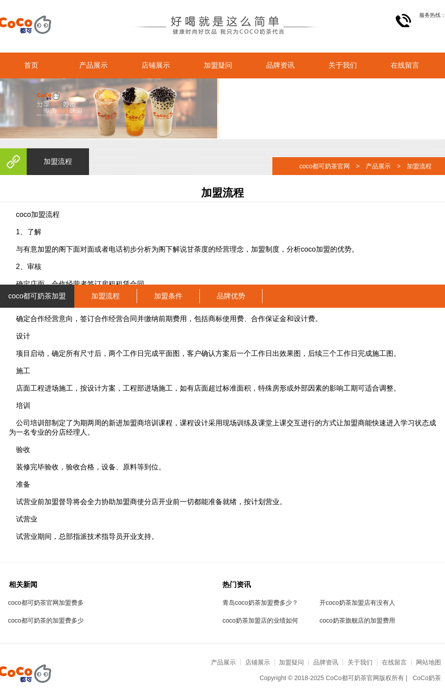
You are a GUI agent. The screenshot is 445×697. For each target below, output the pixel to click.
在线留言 (405, 65)
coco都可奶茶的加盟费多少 (46, 620)
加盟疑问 (218, 65)
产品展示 (93, 65)
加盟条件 (168, 296)
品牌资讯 (280, 65)
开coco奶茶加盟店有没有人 (357, 602)
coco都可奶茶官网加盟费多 (46, 602)
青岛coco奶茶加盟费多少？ (260, 602)
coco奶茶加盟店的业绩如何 (260, 620)
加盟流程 (105, 296)
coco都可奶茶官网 (324, 166)
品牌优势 (231, 296)
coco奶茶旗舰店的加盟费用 (357, 620)
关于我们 (342, 65)
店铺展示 (156, 65)
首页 (31, 65)
